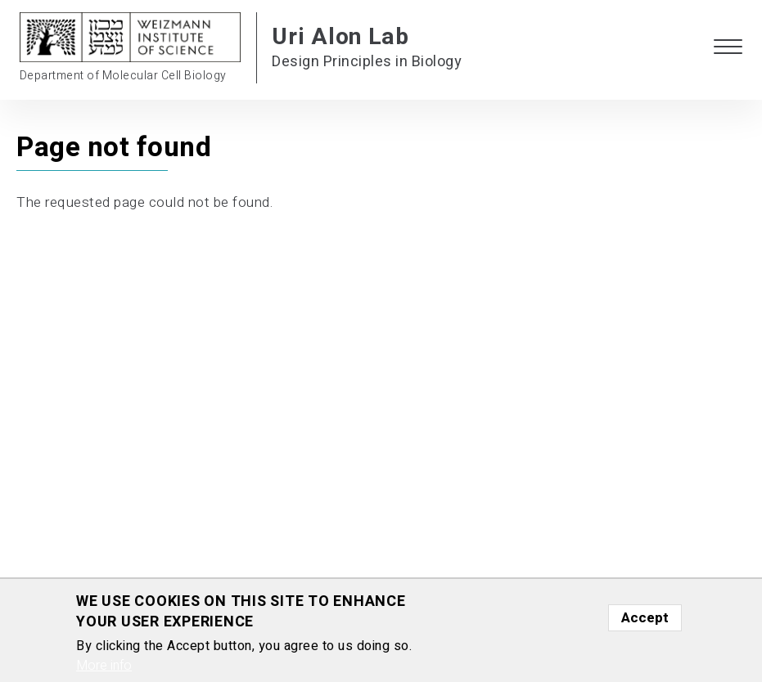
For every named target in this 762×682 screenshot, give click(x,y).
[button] (728, 47)
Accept (645, 618)
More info (104, 665)
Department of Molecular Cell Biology (123, 76)
